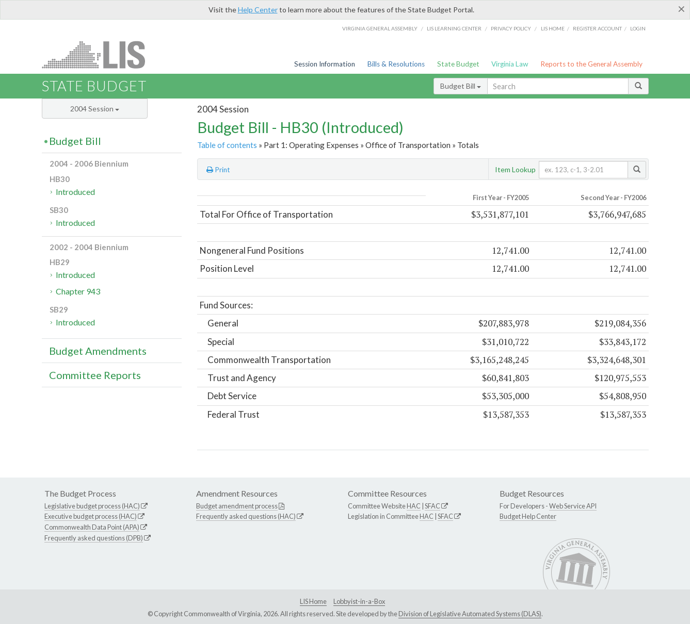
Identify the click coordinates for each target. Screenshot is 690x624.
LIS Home (313, 601)
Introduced (75, 191)
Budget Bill (460, 85)
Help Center (258, 9)
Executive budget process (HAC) (90, 516)
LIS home (553, 28)
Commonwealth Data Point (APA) (91, 527)
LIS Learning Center (454, 28)
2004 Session (94, 108)
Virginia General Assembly (380, 28)
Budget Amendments (98, 350)
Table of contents (227, 145)
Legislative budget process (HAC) (92, 506)
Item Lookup (515, 169)
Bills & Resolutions (396, 64)
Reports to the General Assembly (591, 64)
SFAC (432, 506)
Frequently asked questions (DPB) (93, 538)
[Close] (681, 8)
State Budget (458, 64)
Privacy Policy (511, 28)
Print (218, 170)
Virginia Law (509, 64)
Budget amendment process (237, 506)
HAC (414, 506)
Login (638, 28)
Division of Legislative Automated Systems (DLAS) (469, 614)
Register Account (597, 28)
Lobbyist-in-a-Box (359, 601)
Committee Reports (95, 375)
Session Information (324, 64)
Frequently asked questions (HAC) (246, 516)
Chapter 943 (78, 291)
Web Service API (573, 506)
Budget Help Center (528, 516)
